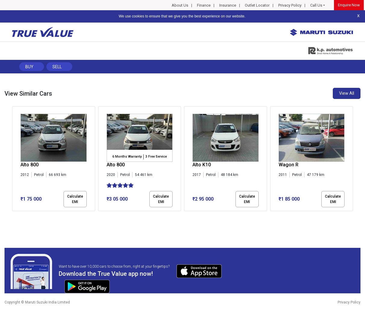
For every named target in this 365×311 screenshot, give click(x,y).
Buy (29, 66)
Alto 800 (29, 165)
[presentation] (15, 159)
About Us (180, 5)
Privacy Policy (289, 5)
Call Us (316, 5)
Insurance (227, 5)
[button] (14, 216)
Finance (204, 5)
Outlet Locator (257, 5)
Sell (57, 66)
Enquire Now (349, 5)
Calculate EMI (75, 199)
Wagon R (288, 165)
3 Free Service (156, 157)
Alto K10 (201, 165)
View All (346, 93)
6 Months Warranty (127, 157)
